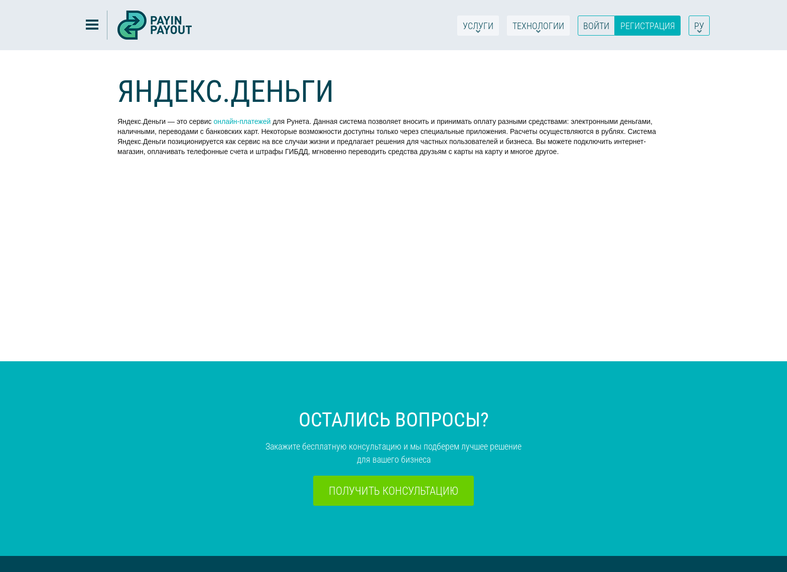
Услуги (478, 27)
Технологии (538, 27)
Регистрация (647, 26)
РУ (699, 27)
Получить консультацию (393, 490)
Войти (596, 26)
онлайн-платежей (242, 121)
